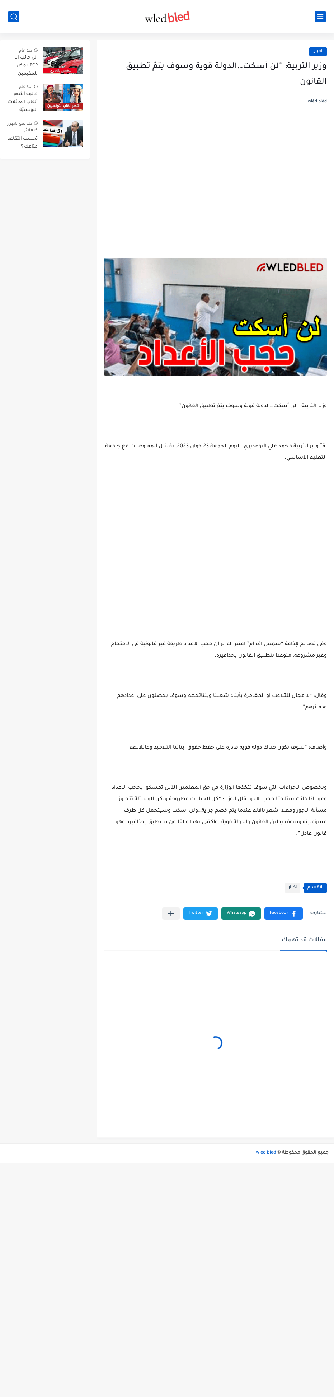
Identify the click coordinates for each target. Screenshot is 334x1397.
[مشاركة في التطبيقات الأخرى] (171, 913)
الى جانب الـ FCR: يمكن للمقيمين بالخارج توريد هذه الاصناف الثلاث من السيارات (24, 67)
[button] (283, 913)
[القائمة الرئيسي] (320, 16)
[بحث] (13, 16)
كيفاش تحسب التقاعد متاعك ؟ (23, 138)
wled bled (266, 1152)
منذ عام (25, 50)
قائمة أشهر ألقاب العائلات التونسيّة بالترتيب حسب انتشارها (23, 103)
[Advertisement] (215, 179)
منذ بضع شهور (19, 123)
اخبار (318, 51)
